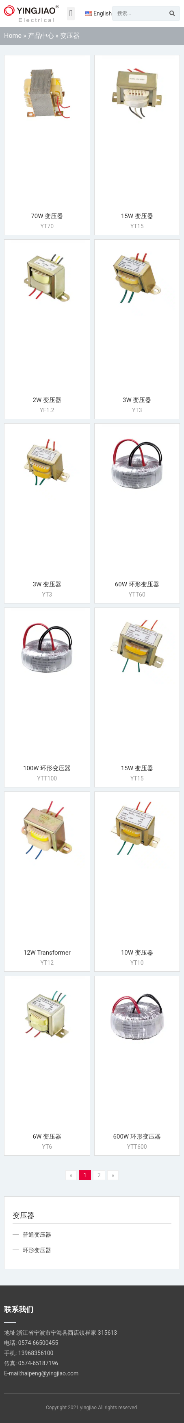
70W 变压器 (47, 216)
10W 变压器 (137, 952)
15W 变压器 (137, 216)
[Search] (172, 13)
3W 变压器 (137, 400)
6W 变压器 (47, 1136)
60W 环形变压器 (137, 584)
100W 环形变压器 (47, 768)
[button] (71, 13)
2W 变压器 (47, 400)
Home (13, 35)
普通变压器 (37, 1234)
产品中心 (41, 35)
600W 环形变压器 (137, 1136)
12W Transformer (47, 952)
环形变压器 (37, 1250)
